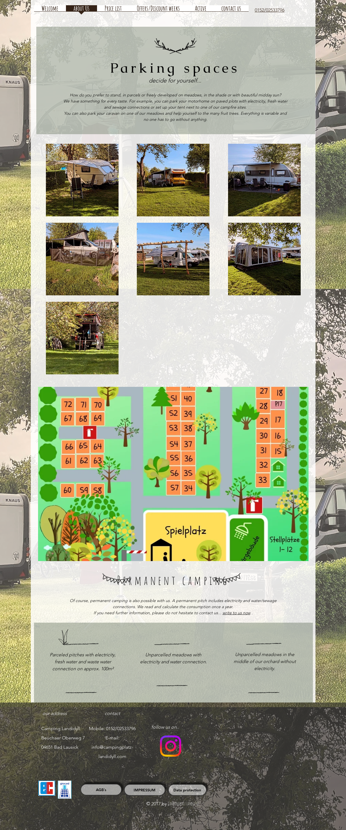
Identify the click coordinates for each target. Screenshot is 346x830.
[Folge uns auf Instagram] (170, 746)
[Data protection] (187, 790)
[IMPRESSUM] (144, 790)
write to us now (236, 612)
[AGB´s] (101, 789)
